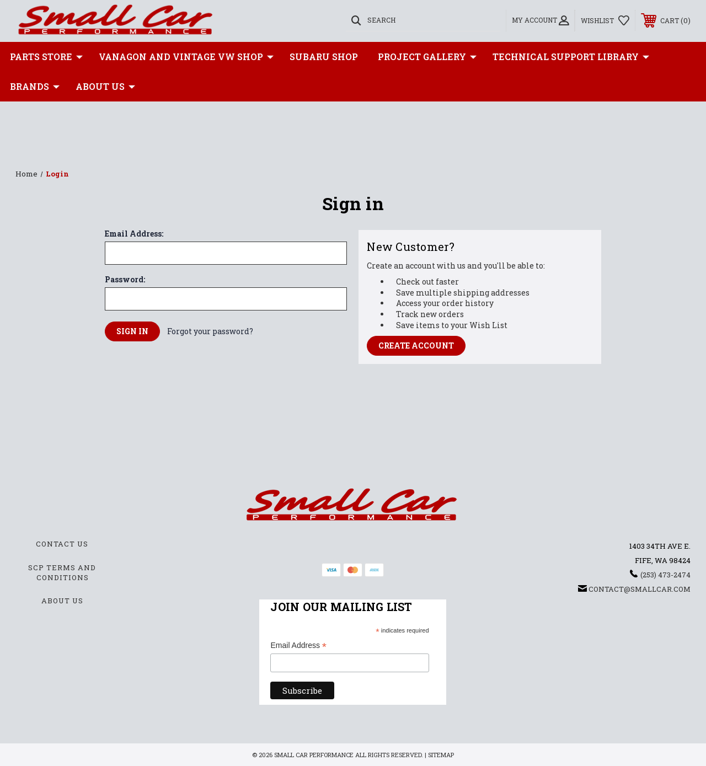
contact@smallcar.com (640, 589)
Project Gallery (427, 57)
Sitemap (441, 755)
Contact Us (62, 544)
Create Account (416, 345)
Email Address (298, 646)
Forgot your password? (210, 331)
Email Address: (134, 234)
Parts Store (46, 57)
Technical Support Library (571, 57)
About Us (105, 87)
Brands (35, 87)
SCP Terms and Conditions (62, 572)
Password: (125, 279)
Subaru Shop (324, 56)
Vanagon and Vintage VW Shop (186, 57)
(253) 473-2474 (665, 575)
